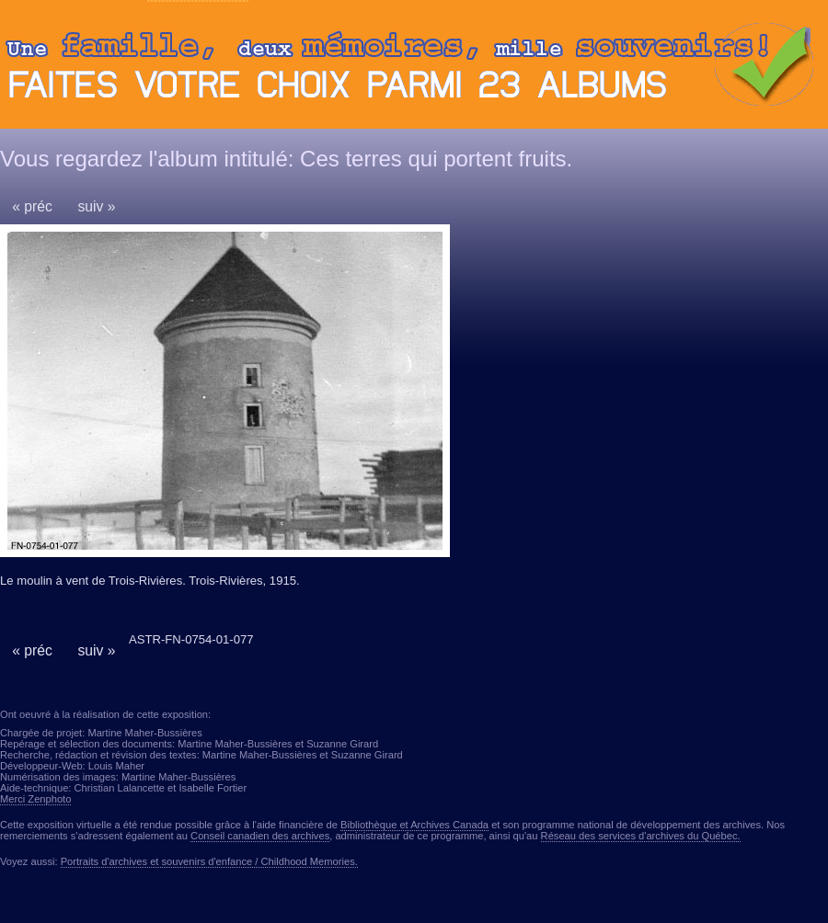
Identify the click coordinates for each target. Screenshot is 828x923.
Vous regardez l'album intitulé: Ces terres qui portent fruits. (286, 158)
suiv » (96, 206)
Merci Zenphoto (35, 798)
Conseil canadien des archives (259, 835)
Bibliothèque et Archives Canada (414, 824)
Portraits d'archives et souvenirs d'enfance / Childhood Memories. (209, 861)
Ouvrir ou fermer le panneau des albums (414, 69)
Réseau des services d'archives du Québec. (641, 835)
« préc (32, 206)
